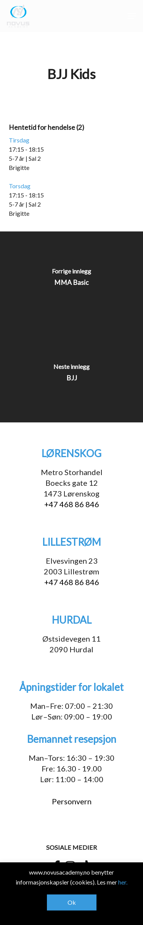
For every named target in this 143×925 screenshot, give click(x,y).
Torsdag (20, 185)
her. (122, 882)
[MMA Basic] (71, 279)
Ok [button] (71, 902)
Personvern (72, 801)
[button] (132, 16)
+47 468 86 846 (71, 504)
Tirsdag (19, 140)
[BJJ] (71, 374)
